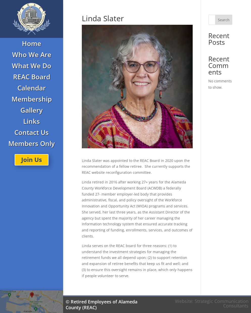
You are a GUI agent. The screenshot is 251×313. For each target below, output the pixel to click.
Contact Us (31, 132)
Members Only (31, 143)
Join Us (31, 159)
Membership (32, 99)
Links (31, 121)
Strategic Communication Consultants (221, 303)
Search (224, 19)
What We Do (31, 66)
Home (31, 43)
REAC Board (31, 77)
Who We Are (31, 55)
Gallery (31, 110)
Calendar (31, 88)
